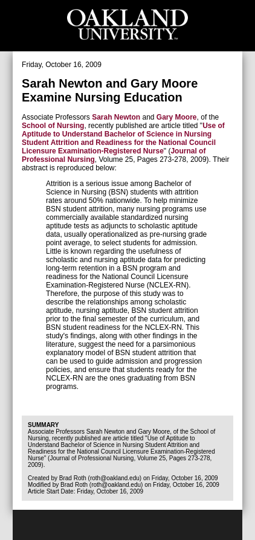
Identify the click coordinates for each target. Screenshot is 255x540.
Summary (43, 425)
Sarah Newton (116, 117)
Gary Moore (177, 117)
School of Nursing (53, 125)
